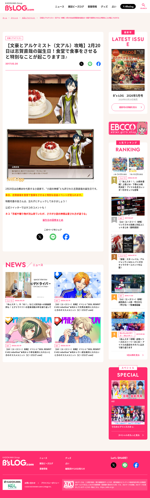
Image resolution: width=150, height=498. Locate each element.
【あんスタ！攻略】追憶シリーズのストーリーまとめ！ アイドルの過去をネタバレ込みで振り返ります (131, 339)
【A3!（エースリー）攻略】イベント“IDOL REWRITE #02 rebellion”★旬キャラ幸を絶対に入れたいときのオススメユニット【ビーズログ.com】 (28, 359)
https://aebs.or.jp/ (107, 483)
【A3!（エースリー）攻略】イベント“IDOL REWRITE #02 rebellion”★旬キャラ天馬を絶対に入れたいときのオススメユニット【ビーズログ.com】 (77, 309)
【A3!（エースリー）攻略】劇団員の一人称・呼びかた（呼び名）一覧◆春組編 (131, 299)
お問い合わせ (30, 479)
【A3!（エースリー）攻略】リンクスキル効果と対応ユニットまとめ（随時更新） (131, 223)
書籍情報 (92, 6)
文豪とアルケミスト (28, 18)
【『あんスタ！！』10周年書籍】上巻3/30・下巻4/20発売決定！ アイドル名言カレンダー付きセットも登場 (131, 185)
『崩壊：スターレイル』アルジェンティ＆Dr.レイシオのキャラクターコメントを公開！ (131, 261)
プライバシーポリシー (50, 479)
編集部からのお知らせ (75, 464)
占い (114, 6)
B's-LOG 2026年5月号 (128, 95)
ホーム (5, 18)
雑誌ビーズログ (76, 6)
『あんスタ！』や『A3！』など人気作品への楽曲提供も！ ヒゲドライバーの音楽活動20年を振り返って (28, 308)
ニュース (59, 6)
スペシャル (14, 18)
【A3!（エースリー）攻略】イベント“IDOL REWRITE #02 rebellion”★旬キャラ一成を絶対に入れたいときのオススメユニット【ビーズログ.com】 (77, 359)
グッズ (104, 6)
